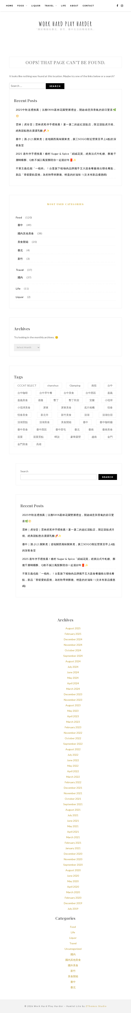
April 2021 (73, 831)
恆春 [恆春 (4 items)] (110, 407)
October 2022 (73, 738)
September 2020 (73, 864)
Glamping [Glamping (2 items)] (75, 385)
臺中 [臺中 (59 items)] (85, 422)
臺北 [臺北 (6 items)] (77, 429)
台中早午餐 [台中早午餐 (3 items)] (45, 392)
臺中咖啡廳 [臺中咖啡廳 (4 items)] (106, 422)
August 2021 (73, 809)
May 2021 (73, 826)
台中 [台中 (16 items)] (110, 385)
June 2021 (73, 820)
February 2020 (73, 897)
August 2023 (73, 705)
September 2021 (73, 804)
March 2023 (73, 721)
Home (9, 5)
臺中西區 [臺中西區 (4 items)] (41, 429)
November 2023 (73, 699)
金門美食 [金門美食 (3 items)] (22, 444)
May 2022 (73, 765)
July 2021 (73, 815)
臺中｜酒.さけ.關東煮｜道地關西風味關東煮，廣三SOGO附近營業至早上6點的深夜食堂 (66, 142)
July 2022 (73, 754)
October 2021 (73, 798)
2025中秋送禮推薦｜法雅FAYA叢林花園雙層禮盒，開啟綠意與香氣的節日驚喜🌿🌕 (66, 112)
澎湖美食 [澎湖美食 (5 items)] (44, 422)
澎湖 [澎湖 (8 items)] (86, 414)
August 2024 (73, 661)
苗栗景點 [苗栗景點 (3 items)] (38, 436)
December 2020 (73, 853)
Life (63, 5)
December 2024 (73, 639)
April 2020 (73, 886)
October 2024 (73, 650)
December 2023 (73, 694)
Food (20, 5)
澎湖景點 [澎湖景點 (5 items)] (22, 422)
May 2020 (73, 881)
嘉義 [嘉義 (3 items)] (110, 392)
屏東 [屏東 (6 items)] (45, 407)
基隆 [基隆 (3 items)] (40, 400)
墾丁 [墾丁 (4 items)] (56, 400)
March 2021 (73, 837)
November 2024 (73, 644)
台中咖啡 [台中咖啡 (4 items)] (22, 392)
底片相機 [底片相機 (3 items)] (89, 407)
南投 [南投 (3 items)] (94, 385)
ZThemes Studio (96, 1006)
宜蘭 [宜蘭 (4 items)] (92, 400)
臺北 (20, 250)
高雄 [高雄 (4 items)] (38, 444)
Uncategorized (73, 948)
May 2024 (73, 677)
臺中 (20, 224)
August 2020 (73, 870)
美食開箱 (23, 241)
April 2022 (73, 771)
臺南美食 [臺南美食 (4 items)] (107, 429)
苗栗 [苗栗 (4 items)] (20, 436)
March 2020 (73, 892)
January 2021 (73, 848)
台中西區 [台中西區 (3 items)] (91, 392)
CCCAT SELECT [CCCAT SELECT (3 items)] (26, 385)
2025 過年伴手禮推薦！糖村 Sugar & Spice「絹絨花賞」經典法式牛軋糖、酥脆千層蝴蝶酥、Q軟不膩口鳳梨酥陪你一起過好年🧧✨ (66, 156)
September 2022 (73, 743)
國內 (20, 277)
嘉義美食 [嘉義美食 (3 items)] (22, 400)
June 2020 (73, 875)
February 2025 (73, 633)
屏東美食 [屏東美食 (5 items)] (66, 407)
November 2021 (73, 793)
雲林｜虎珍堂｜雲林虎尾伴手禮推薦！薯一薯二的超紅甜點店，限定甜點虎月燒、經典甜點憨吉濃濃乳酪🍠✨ (66, 127)
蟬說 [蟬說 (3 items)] (57, 436)
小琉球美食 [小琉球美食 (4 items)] (23, 407)
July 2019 (73, 908)
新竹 (20, 258)
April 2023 (73, 716)
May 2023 (73, 710)
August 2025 (73, 628)
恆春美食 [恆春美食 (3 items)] (22, 414)
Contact (88, 5)
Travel (49, 5)
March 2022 (73, 776)
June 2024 (73, 672)
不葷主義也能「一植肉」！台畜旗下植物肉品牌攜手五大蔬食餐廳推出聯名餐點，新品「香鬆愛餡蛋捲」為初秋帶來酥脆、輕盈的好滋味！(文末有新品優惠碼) (66, 171)
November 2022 (73, 732)
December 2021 (73, 787)
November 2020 (73, 859)
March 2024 (73, 688)
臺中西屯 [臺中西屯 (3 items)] (61, 429)
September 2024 (73, 655)
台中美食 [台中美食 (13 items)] (69, 392)
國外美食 (73, 965)
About (74, 5)
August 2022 (73, 749)
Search (24, 471)
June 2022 (73, 760)
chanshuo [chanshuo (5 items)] (53, 385)
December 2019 (73, 903)
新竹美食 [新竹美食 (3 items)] (66, 414)
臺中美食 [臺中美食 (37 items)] (22, 429)
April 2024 (73, 683)
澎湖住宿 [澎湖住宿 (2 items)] (107, 414)
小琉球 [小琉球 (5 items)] (109, 400)
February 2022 (73, 782)
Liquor (36, 5)
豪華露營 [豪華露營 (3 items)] (75, 436)
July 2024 (73, 666)
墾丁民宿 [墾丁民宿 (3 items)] (74, 400)
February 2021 (73, 842)
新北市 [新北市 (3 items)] (44, 414)
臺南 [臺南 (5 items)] (91, 429)
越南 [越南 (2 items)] (94, 436)
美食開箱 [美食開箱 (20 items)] (66, 422)
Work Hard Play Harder (65, 24)
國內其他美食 (26, 233)
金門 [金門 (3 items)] (110, 436)
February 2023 (73, 727)
